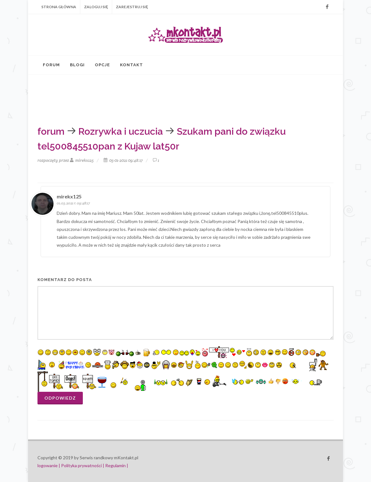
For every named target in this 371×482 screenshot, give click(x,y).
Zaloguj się (96, 6)
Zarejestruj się (132, 6)
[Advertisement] (169, 98)
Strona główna (58, 6)
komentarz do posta (64, 279)
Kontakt (131, 64)
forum (51, 131)
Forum (51, 64)
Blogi (77, 64)
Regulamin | (116, 465)
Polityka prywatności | (82, 465)
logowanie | (49, 465)
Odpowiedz (60, 398)
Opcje (102, 64)
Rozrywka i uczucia (120, 131)
